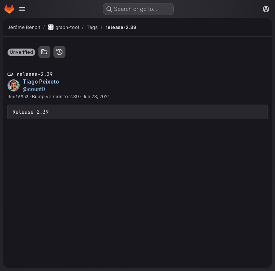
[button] (21, 52)
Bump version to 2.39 (55, 96)
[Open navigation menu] (22, 9)
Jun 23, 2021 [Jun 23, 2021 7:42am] (95, 96)
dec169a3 (18, 96)
